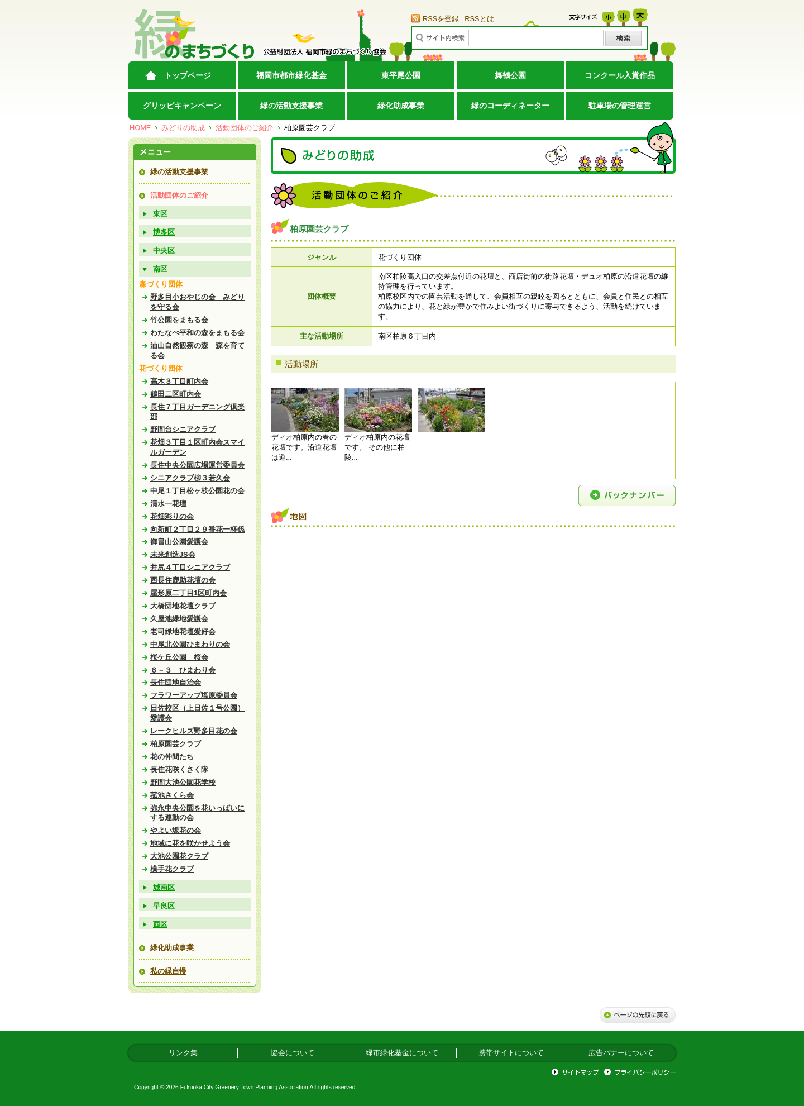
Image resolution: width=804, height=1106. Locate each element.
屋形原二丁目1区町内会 (188, 593)
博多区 (164, 232)
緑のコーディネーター (510, 105)
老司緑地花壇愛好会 (183, 631)
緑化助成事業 (400, 105)
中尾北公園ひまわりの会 (190, 644)
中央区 (164, 250)
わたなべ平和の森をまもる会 (197, 332)
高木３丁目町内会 (179, 381)
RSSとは (479, 19)
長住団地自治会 (175, 682)
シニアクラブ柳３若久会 (190, 478)
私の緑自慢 (168, 971)
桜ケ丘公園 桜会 (179, 657)
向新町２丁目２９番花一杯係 (197, 529)
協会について (292, 1052)
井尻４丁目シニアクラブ (190, 567)
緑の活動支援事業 (291, 105)
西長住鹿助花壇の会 (183, 580)
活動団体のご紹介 (245, 127)
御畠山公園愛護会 (179, 541)
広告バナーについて (621, 1052)
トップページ (187, 75)
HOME (140, 127)
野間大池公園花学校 (183, 782)
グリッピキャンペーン (182, 105)
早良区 (164, 906)
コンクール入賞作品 (620, 75)
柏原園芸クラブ (175, 744)
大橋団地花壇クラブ (183, 606)
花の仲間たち (172, 756)
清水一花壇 (168, 503)
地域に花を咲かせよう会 (190, 843)
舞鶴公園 (510, 75)
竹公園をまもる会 (179, 320)
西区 (160, 924)
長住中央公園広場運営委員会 (197, 465)
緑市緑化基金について (402, 1052)
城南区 (164, 887)
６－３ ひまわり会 (183, 670)
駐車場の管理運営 (619, 105)
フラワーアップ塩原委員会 (193, 695)
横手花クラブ (172, 869)
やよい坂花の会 (175, 830)
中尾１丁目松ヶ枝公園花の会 (197, 491)
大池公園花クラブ (179, 856)
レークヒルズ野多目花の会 (193, 731)
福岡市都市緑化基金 (291, 75)
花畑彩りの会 (172, 516)
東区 (160, 213)
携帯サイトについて (511, 1052)
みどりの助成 (183, 127)
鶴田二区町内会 (175, 394)
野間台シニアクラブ (183, 429)
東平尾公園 (400, 75)
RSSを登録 (441, 19)
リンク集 (183, 1052)
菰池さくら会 (172, 795)
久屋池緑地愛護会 (179, 618)
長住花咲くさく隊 (179, 769)
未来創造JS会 (172, 554)
